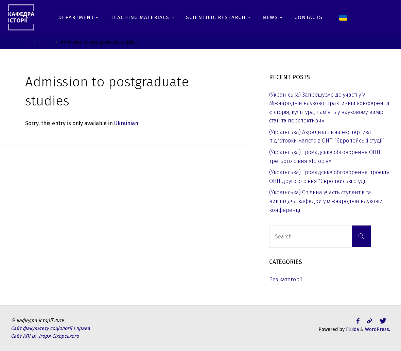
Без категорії (285, 279)
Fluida (352, 329)
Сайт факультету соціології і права (50, 328)
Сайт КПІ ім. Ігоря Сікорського (45, 336)
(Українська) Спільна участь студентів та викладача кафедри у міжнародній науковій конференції (326, 201)
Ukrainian (126, 123)
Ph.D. (44, 42)
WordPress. (377, 329)
